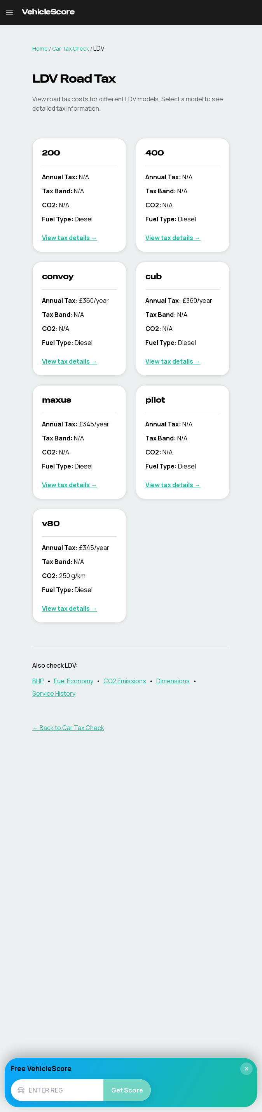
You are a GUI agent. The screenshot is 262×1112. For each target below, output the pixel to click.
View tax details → (69, 237)
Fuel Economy (73, 681)
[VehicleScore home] (48, 13)
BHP (38, 681)
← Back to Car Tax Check (68, 727)
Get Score (127, 1090)
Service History (53, 693)
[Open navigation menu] (9, 12)
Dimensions (173, 681)
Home (40, 48)
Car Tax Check (70, 48)
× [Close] (246, 1068)
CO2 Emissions (124, 681)
